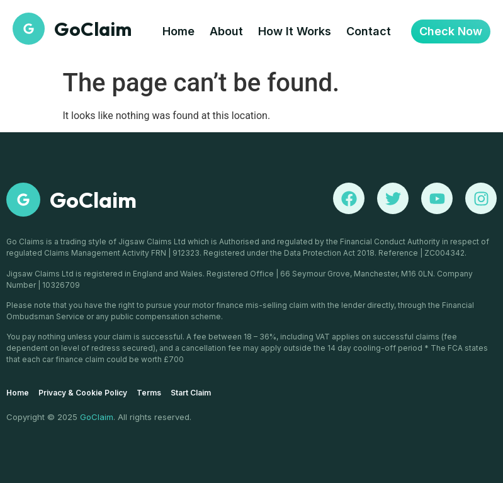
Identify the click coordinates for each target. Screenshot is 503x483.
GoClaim (93, 199)
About (226, 31)
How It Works (294, 31)
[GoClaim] (23, 200)
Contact (368, 31)
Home (178, 31)
